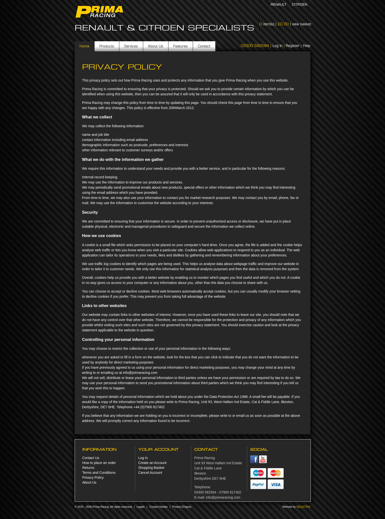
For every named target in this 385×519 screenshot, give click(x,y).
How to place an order (99, 463)
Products (106, 46)
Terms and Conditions (98, 473)
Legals (141, 506)
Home (84, 46)
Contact (204, 46)
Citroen (299, 4)
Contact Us (90, 458)
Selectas (303, 506)
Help (306, 45)
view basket (301, 24)
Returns (88, 468)
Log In (277, 45)
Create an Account (152, 463)
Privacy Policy (93, 477)
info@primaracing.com (223, 497)
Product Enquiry (182, 506)
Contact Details (158, 506)
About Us (155, 46)
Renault (278, 4)
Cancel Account (150, 473)
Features (180, 46)
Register (293, 45)
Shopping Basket (151, 468)
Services (131, 46)
